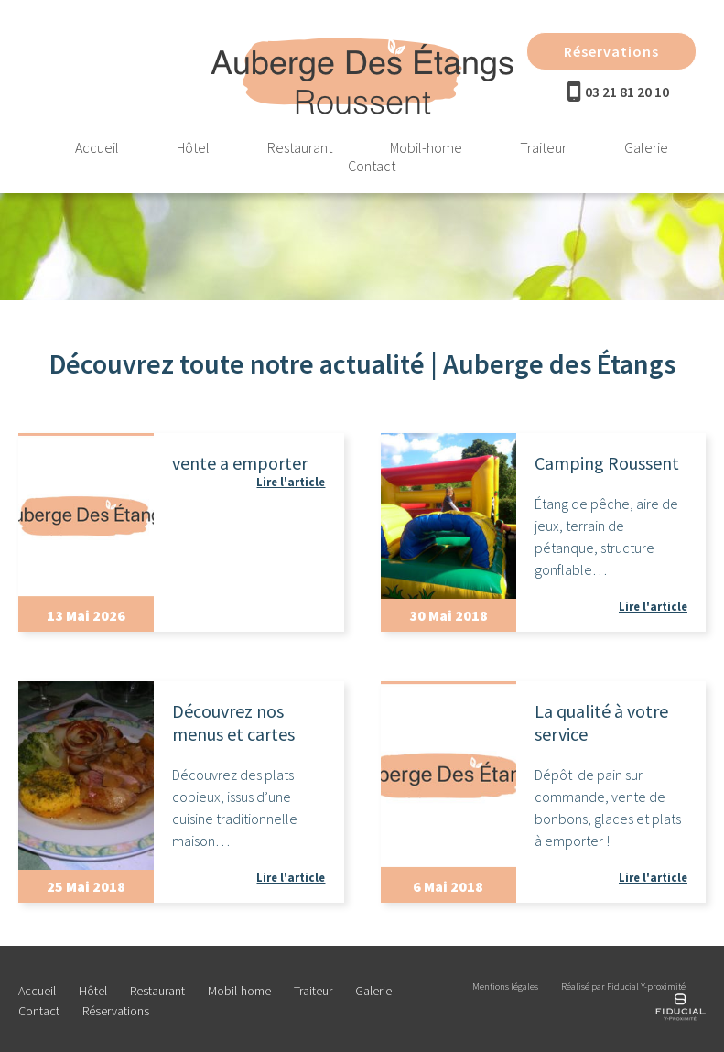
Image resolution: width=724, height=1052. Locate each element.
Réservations (611, 51)
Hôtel (193, 147)
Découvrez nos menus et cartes (233, 722)
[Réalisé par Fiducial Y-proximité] (680, 1018)
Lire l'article (290, 481)
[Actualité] (86, 516)
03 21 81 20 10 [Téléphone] (627, 91)
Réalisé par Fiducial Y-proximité (623, 986)
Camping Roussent (607, 462)
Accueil (97, 147)
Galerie (646, 147)
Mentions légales (505, 986)
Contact (371, 166)
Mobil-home (426, 147)
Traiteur (543, 147)
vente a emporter (240, 462)
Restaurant (299, 147)
